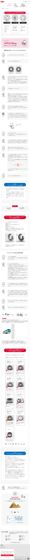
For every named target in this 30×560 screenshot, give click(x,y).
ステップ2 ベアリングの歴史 (13, 522)
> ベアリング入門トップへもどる (15, 542)
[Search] (23, 1)
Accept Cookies (7, 555)
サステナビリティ (3, 547)
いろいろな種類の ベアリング (21, 208)
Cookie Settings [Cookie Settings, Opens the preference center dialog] (7, 557)
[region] (7, 554)
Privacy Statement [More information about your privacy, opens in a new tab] (9, 553)
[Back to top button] (28, 558)
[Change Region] (26, 1)
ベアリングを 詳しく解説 (8, 208)
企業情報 (2, 545)
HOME (2, 8)
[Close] (13, 550)
